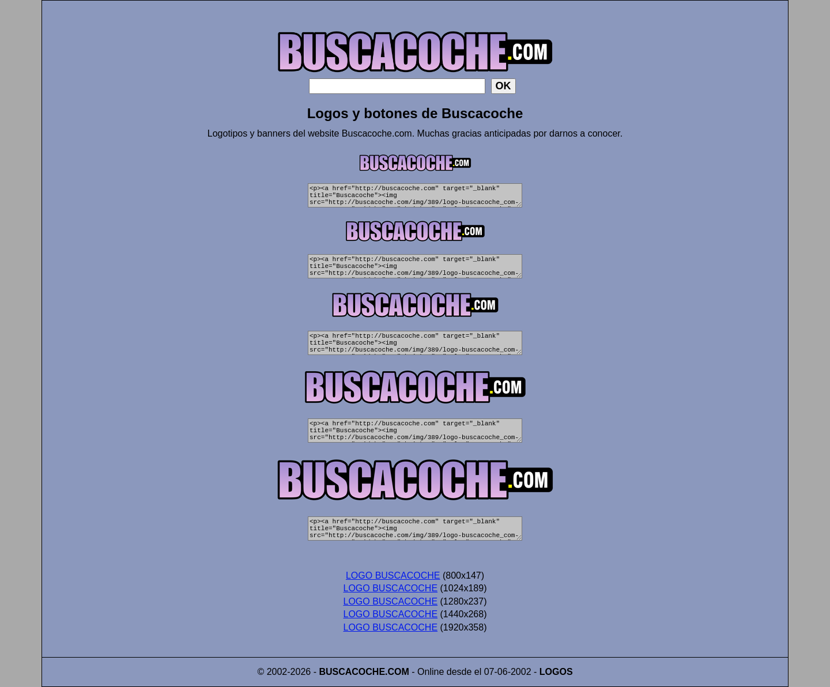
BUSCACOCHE (352, 672)
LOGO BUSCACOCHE (393, 575)
